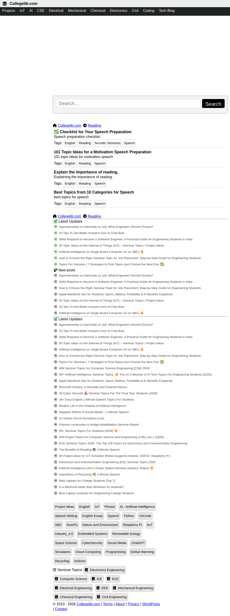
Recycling (62, 561)
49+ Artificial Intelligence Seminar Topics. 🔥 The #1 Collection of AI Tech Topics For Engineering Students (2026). (133, 374)
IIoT (149, 525)
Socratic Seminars (107, 143)
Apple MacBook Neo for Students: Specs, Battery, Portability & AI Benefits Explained (113, 294)
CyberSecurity (92, 543)
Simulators (63, 552)
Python (129, 516)
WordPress (151, 604)
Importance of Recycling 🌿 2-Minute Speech (87, 474)
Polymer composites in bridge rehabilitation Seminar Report (96, 424)
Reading (94, 125)
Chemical (98, 11)
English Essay (92, 516)
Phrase (109, 506)
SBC (58, 525)
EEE (102, 588)
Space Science (66, 543)
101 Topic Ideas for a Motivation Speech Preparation (102, 152)
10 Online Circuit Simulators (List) (79, 418)
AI (31, 11)
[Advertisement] (140, 56)
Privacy (133, 604)
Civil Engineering (112, 597)
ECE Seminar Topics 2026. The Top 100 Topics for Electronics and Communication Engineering (120, 443)
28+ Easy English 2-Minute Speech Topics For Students (94, 399)
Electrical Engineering (73, 588)
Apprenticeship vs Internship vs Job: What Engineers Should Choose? (103, 226)
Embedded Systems (93, 534)
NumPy (72, 525)
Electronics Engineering (104, 570)
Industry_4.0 (64, 534)
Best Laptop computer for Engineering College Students (94, 493)
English (70, 143)
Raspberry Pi (132, 525)
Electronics (118, 11)
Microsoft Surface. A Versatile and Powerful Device (90, 387)
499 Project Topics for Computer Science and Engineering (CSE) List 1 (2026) (109, 437)
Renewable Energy (126, 534)
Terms (108, 604)
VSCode (145, 516)
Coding (148, 11)
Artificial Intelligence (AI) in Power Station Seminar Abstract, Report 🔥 (104, 468)
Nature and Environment (100, 525)
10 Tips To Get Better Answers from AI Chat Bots (89, 233)
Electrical (56, 11)
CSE (40, 11)
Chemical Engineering (73, 597)
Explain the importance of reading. (86, 172)
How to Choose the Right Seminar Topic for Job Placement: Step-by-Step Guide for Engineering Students (127, 258)
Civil (135, 11)
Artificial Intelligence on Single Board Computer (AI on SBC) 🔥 (99, 251)
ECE (113, 579)
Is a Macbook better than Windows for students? (89, 487)
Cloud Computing (88, 552)
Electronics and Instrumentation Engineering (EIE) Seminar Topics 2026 (105, 462)
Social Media (117, 543)
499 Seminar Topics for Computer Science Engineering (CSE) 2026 (102, 368)
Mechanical (77, 11)
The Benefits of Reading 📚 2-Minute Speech (87, 449)
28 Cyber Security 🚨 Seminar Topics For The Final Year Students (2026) (106, 393)
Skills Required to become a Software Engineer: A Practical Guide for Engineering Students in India (123, 239)
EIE (97, 579)
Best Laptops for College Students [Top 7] (84, 480)
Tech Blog (167, 11)
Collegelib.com (23, 3)
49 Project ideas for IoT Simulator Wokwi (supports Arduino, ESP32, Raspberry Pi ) (112, 456)
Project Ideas (64, 506)
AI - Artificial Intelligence (137, 506)
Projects (8, 11)
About (120, 604)
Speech (129, 143)
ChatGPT (138, 543)
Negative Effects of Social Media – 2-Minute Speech (91, 412)
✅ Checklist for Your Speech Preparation (92, 132)
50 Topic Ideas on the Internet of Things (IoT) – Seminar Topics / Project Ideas (109, 245)
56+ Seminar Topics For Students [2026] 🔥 (86, 430)
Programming (115, 552)
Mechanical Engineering (133, 588)
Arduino (80, 561)
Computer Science (71, 579)
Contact (61, 609)
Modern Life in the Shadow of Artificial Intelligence (90, 405)
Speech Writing (66, 516)
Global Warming (142, 552)
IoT (22, 11)
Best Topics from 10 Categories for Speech (94, 192)
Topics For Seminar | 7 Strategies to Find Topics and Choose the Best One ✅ (109, 264)
